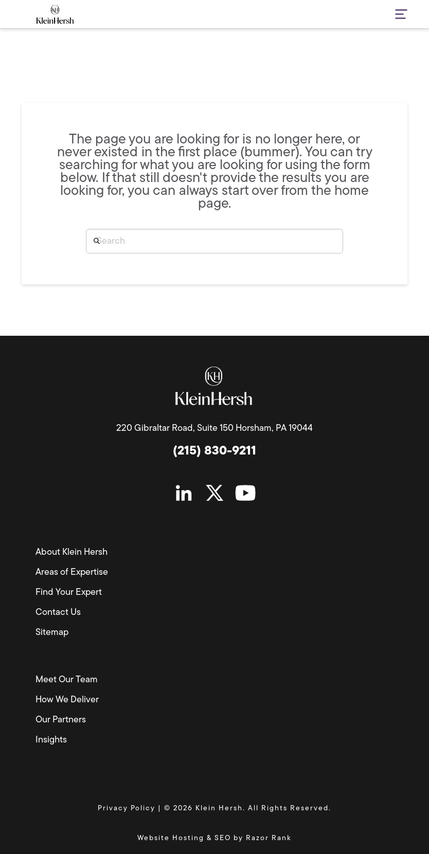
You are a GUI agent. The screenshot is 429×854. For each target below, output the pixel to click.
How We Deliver (67, 700)
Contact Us (58, 612)
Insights (51, 740)
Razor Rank (269, 838)
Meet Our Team (66, 680)
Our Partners (60, 720)
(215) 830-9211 (214, 451)
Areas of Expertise (71, 572)
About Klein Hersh (71, 552)
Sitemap (51, 633)
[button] (394, 15)
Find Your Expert (68, 592)
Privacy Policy (126, 808)
